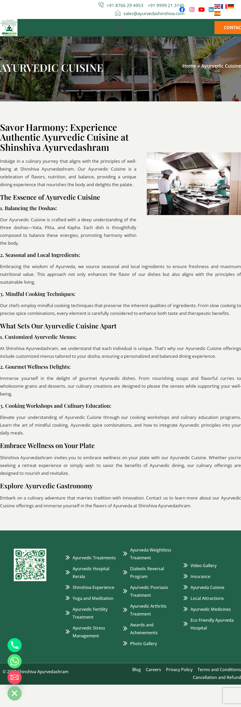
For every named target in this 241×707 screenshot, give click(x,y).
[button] (118, 28)
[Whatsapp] (15, 661)
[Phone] (15, 645)
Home (189, 66)
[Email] (15, 677)
